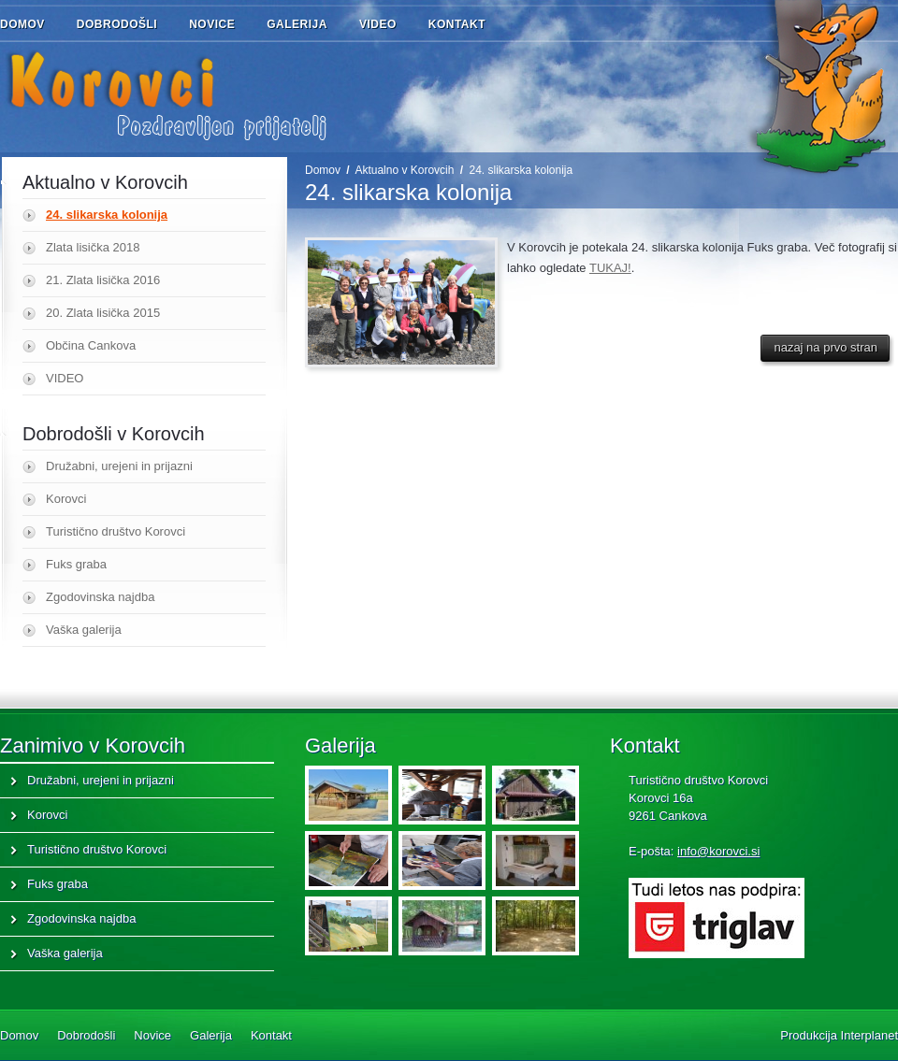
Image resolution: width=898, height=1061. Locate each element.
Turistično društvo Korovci (115, 531)
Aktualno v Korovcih (404, 170)
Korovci (66, 499)
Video (378, 24)
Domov (22, 24)
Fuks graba (76, 564)
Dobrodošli (128, 25)
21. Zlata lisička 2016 (103, 280)
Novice (212, 24)
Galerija (297, 24)
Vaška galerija (84, 630)
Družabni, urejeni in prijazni (119, 466)
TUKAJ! (610, 268)
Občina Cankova (91, 345)
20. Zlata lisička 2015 (103, 313)
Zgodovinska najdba (100, 597)
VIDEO (64, 378)
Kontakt (456, 24)
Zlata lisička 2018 (92, 247)
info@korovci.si (718, 851)
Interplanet (869, 1035)
